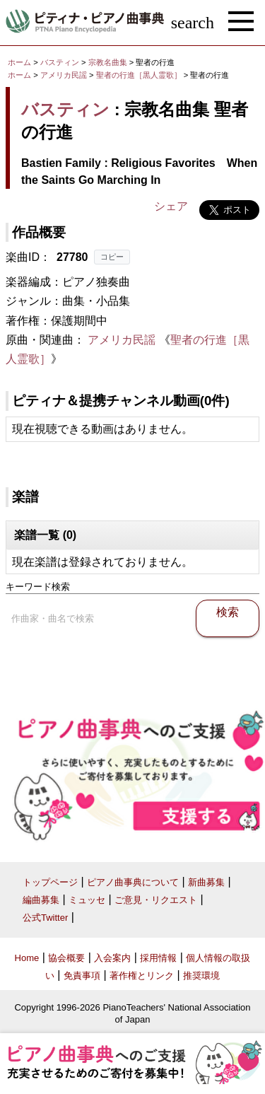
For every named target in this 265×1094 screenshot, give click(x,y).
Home (27, 958)
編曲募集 (41, 900)
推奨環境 (201, 975)
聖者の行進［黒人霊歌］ (140, 75)
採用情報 (158, 958)
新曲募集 (206, 882)
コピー (112, 256)
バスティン (59, 62)
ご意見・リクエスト (155, 900)
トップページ (50, 882)
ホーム (19, 62)
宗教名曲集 (108, 62)
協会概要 (66, 958)
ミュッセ (87, 900)
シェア (171, 206)
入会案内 (112, 958)
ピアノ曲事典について (133, 882)
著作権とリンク (142, 975)
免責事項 (82, 975)
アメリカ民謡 (63, 75)
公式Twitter (45, 917)
